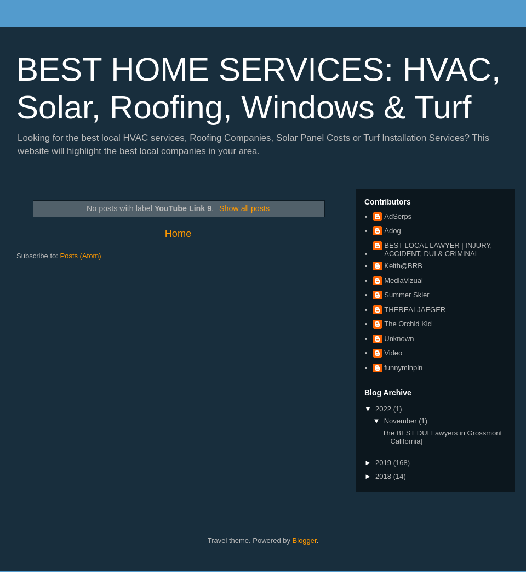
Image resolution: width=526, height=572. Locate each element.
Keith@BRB (403, 266)
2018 (384, 476)
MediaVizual (403, 280)
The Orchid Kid (408, 324)
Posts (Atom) (80, 256)
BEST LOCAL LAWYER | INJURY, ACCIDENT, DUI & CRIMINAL (438, 249)
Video (393, 353)
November (401, 421)
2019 (384, 462)
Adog (392, 230)
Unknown (399, 339)
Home (178, 233)
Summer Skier (406, 295)
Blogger (305, 540)
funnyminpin (403, 368)
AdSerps (397, 216)
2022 (384, 409)
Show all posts (244, 208)
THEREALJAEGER (414, 309)
